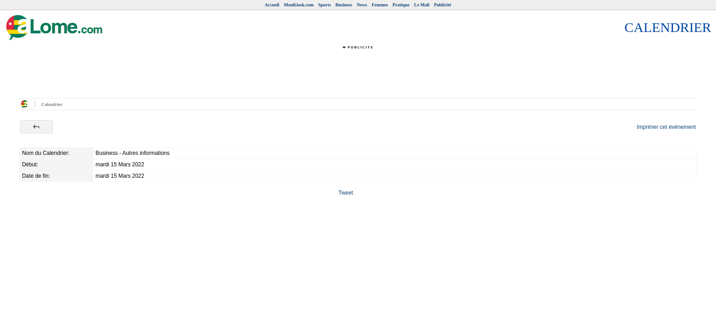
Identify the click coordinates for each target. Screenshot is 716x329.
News (362, 4)
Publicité (442, 4)
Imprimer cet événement (666, 127)
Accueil (272, 4)
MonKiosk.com (298, 4)
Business (344, 4)
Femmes (380, 4)
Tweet (345, 193)
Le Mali (422, 4)
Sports (324, 4)
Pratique (401, 4)
